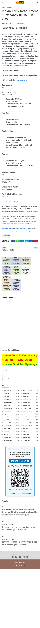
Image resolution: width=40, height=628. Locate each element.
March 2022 (29, 460)
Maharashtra (7, 87)
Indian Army (24, 70)
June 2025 (29, 418)
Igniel (23, 624)
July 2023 (28, 439)
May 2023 (28, 442)
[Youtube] (27, 616)
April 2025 (29, 421)
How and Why (10, 398)
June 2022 (10, 457)
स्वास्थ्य (26, 403)
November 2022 (29, 448)
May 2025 (9, 421)
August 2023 (10, 439)
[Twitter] (18, 244)
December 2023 (10, 433)
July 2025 (9, 418)
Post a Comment (23, 23)
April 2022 (9, 460)
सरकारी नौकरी (10, 236)
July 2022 (28, 454)
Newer (6, 253)
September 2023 (29, 436)
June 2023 (10, 442)
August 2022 (10, 454)
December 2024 (29, 424)
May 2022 (28, 457)
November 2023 (29, 433)
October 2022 (10, 451)
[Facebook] (13, 244)
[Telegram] (22, 244)
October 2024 (29, 427)
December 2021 (10, 465)
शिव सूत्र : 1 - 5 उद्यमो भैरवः (12, 598)
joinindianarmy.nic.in (25, 80)
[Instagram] (24, 616)
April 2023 (9, 445)
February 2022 (10, 462)
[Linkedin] (31, 244)
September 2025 (30, 415)
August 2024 (10, 430)
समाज (26, 401)
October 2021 (29, 465)
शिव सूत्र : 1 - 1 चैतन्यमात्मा (12, 572)
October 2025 (10, 415)
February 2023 (10, 448)
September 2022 (29, 451)
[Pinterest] (36, 244)
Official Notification (10, 197)
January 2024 (29, 430)
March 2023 (29, 445)
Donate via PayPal (20, 486)
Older (33, 253)
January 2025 (10, 424)
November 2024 (10, 427)
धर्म (6, 401)
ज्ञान (25, 398)
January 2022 (29, 462)
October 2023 (10, 436)
